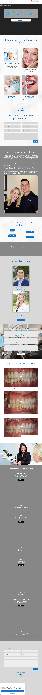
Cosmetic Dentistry (21, 678)
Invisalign (21, 676)
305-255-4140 (21, 479)
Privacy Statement (12, 693)
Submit (35, 668)
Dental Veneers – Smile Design (21, 681)
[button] (23, 684)
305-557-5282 (21, 565)
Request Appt (21, 353)
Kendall (12, 230)
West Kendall (12, 235)
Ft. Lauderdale (30, 237)
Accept (13, 691)
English (33, 0)
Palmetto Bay (30, 231)
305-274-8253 (21, 521)
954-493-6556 (21, 605)
